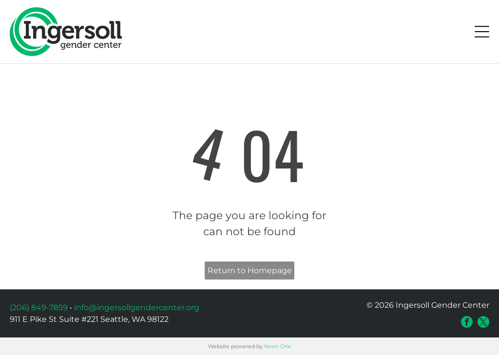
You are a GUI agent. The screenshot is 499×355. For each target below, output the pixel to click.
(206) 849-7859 (39, 307)
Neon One (277, 346)
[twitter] (483, 322)
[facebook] (467, 322)
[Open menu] (482, 31)
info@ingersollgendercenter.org (136, 307)
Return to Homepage (250, 270)
